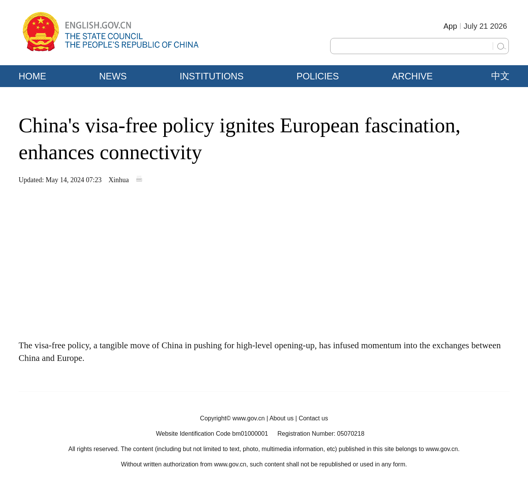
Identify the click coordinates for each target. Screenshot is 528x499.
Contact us (313, 418)
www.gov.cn (248, 418)
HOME (32, 76)
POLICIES (317, 76)
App (450, 26)
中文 (500, 76)
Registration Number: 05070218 (320, 433)
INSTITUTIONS (212, 76)
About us (282, 418)
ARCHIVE (412, 76)
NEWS (113, 76)
